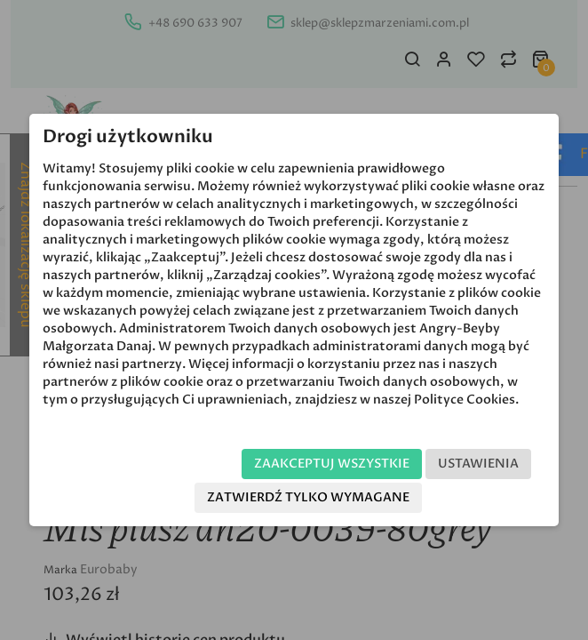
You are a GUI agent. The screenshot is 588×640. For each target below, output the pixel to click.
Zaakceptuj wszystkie (331, 463)
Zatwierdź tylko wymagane (308, 497)
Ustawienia (478, 463)
